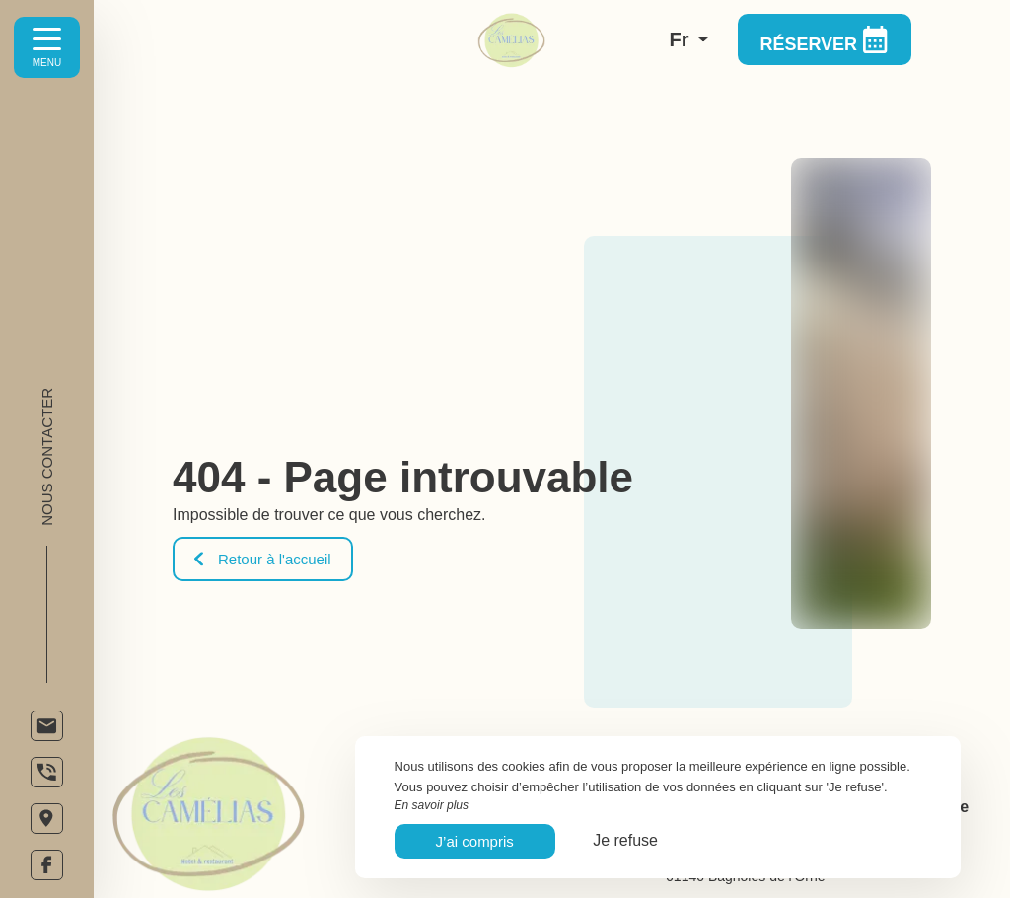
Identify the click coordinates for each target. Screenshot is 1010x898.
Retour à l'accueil (262, 559)
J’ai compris (475, 841)
